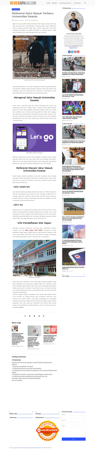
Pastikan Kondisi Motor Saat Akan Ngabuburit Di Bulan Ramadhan (73, 73)
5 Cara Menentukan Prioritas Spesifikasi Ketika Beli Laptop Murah (72, 242)
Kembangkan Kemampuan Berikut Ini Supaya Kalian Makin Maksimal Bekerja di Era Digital (34, 342)
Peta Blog (77, 3)
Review (54, 3)
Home (48, 3)
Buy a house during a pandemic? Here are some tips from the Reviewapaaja (73, 218)
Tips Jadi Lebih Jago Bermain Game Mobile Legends (72, 117)
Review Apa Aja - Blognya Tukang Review (30, 447)
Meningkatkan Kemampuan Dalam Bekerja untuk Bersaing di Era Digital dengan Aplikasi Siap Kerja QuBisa (18, 339)
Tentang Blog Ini (65, 3)
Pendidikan (16, 9)
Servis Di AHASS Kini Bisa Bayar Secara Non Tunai (72, 95)
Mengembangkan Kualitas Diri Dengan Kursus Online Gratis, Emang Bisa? (50, 339)
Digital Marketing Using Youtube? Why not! (73, 268)
